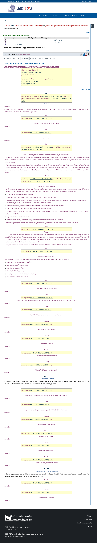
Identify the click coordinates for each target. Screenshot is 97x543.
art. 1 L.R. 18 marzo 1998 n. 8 (31, 72)
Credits (89, 526)
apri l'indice (85, 89)
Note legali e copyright (84, 523)
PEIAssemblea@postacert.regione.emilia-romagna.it (26, 534)
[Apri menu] (92, 26)
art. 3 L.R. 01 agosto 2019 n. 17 (31, 149)
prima (12, 26)
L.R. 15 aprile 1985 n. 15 (29, 81)
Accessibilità (87, 519)
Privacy (89, 516)
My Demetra (86, 1)
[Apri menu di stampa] (81, 54)
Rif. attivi (16, 58)
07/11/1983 (18, 44)
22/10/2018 (58, 40)
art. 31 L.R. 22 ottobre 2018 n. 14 (40, 118)
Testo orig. (33, 58)
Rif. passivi (24, 58)
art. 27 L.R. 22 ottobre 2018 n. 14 (41, 147)
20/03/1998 (58, 42)
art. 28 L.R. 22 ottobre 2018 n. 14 (41, 179)
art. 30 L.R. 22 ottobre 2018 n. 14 (41, 251)
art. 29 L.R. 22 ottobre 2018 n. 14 (42, 229)
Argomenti (7, 58)
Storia (41, 58)
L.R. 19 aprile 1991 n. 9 (29, 83)
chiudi (88, 33)
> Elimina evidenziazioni (10, 28)
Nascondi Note (50, 58)
